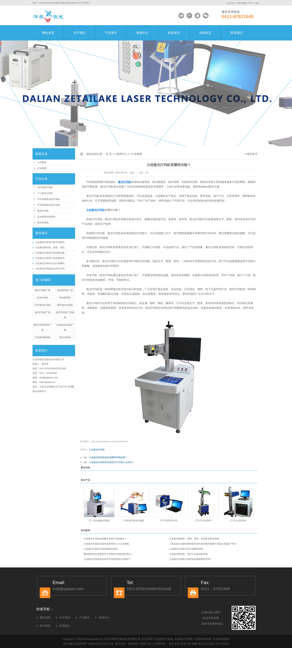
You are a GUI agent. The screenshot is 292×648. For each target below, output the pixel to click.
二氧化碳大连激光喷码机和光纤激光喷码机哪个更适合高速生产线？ (203, 543)
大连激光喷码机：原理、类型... (50, 247)
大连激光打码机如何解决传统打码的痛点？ (105, 538)
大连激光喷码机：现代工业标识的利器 (188, 554)
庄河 (218, 643)
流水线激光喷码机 (46, 216)
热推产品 (145, 643)
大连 (171, 643)
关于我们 (80, 32)
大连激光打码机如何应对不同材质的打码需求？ (107, 559)
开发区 (225, 643)
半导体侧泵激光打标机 (48, 205)
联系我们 (237, 32)
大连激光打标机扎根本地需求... (50, 242)
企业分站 (230, 3)
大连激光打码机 (97, 449)
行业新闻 (41, 168)
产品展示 (111, 32)
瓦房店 (211, 643)
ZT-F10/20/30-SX (168, 520)
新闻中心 (142, 32)
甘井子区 (186, 643)
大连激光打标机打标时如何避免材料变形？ (190, 559)
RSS (250, 3)
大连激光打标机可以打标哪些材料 (186, 549)
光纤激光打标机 (45, 187)
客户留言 (45, 625)
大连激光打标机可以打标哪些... (50, 263)
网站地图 (241, 3)
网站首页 (48, 32)
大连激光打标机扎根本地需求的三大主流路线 (106, 543)
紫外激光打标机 (65, 305)
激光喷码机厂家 (65, 290)
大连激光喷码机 (42, 337)
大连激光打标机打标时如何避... (50, 252)
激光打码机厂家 (42, 312)
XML (257, 3)
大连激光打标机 (164, 638)
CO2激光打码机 (45, 193)
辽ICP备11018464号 (75, 643)
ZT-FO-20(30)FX (203, 520)
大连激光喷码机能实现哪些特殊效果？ (108, 457)
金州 (177, 643)
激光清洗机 (43, 222)
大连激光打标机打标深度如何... (50, 258)
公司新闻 (41, 162)
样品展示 (174, 32)
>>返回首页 (251, 153)
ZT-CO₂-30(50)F (238, 520)
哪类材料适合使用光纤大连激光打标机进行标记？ (109, 554)
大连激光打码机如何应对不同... (50, 268)
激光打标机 (43, 211)
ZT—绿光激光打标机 (99, 520)
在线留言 (205, 32)
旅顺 (194, 643)
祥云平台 (108, 643)
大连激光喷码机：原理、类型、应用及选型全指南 (194, 538)
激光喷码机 (65, 297)
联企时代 (133, 643)
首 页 (109, 153)
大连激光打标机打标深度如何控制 (101, 549)
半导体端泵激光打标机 (48, 199)
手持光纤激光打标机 (134, 520)
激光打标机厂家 (42, 290)
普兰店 (202, 643)
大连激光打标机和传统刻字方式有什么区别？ (111, 462)
